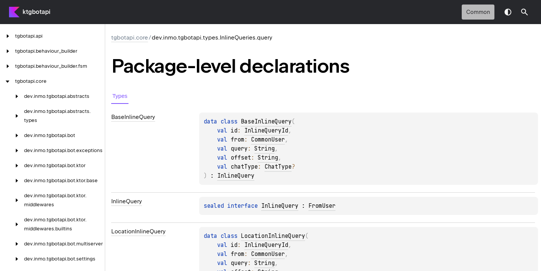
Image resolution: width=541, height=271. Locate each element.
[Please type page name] (524, 12)
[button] (524, 12)
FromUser (321, 206)
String (264, 148)
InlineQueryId (266, 130)
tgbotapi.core (129, 37)
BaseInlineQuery (266, 121)
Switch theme (507, 12)
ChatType (278, 167)
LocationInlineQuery (273, 236)
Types (119, 96)
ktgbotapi (36, 11)
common (478, 12)
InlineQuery (235, 176)
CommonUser (268, 139)
